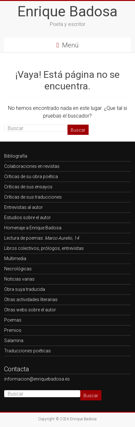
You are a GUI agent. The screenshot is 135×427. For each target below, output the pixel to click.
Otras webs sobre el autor (30, 309)
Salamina (13, 340)
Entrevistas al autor (23, 207)
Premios (12, 330)
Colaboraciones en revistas (32, 166)
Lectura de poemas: (41, 238)
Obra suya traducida (24, 289)
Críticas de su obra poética (31, 176)
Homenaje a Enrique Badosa (32, 227)
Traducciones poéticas (27, 350)
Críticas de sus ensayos (28, 186)
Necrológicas (18, 268)
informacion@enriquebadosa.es (37, 379)
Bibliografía (15, 156)
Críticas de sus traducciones (33, 197)
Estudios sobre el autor (27, 217)
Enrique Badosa (67, 11)
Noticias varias (19, 279)
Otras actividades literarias (31, 299)
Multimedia (15, 258)
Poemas (12, 320)
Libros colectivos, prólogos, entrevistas (44, 248)
